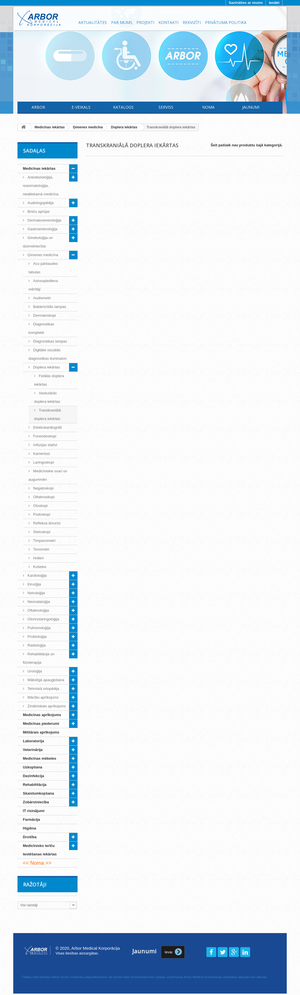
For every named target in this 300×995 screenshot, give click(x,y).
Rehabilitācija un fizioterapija (38, 658)
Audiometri (41, 298)
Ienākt (274, 3)
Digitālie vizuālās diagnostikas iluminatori (47, 354)
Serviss (165, 107)
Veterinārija (33, 750)
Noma (208, 107)
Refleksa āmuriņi (46, 523)
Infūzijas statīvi (44, 445)
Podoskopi (41, 514)
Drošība (29, 837)
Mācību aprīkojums (42, 697)
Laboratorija (33, 741)
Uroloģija (34, 671)
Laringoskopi (43, 462)
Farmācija (31, 819)
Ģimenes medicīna (42, 255)
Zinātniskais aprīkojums (46, 706)
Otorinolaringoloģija (43, 619)
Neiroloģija (36, 593)
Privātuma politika (225, 22)
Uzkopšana (32, 767)
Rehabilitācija (35, 784)
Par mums (121, 22)
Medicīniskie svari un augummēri (47, 475)
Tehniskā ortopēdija (43, 689)
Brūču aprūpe (38, 211)
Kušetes (39, 567)
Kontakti (168, 22)
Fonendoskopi (44, 436)
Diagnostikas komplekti (41, 328)
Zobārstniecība (36, 802)
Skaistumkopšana (38, 793)
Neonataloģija (38, 602)
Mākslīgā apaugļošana (45, 680)
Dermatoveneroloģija (44, 220)
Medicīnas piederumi (41, 723)
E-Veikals (81, 107)
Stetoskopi (41, 532)
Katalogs (123, 107)
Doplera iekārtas (46, 367)
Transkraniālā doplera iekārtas (47, 414)
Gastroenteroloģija (42, 229)
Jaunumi (250, 107)
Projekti (145, 22)
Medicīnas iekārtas (39, 168)
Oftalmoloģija (38, 610)
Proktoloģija (37, 636)
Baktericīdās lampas (49, 307)
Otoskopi (40, 506)
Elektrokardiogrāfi (47, 427)
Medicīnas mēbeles (39, 758)
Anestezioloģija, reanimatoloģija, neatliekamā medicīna (40, 185)
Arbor (38, 107)
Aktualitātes (92, 22)
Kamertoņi (41, 453)
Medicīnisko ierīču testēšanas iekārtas (40, 850)
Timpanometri (44, 540)
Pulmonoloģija (38, 628)
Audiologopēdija (40, 203)
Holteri (38, 558)
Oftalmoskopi (43, 497)
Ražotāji (35, 884)
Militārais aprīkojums (41, 732)
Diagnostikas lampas (49, 341)
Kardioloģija (37, 575)
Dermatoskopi (44, 315)
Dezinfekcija (33, 776)
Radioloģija (36, 645)
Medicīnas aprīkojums (42, 715)
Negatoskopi (43, 488)
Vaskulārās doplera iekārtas (47, 397)
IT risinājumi (34, 811)
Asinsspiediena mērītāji (43, 285)
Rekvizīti (192, 22)
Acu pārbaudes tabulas (43, 267)
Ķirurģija (34, 584)
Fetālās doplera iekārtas (49, 380)
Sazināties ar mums (246, 3)
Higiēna (29, 828)
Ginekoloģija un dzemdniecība (38, 242)
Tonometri (40, 549)
